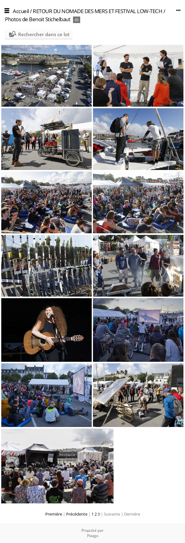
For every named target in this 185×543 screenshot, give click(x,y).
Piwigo (92, 535)
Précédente (76, 514)
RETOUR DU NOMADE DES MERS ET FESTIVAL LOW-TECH (97, 11)
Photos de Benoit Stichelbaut (37, 19)
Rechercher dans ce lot (44, 34)
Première (53, 514)
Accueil (21, 11)
